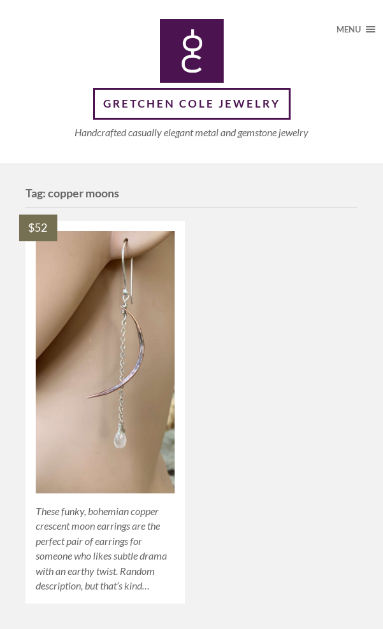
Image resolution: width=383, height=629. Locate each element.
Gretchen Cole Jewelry (191, 103)
